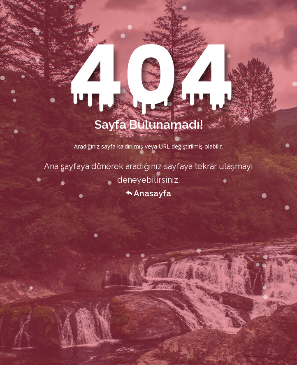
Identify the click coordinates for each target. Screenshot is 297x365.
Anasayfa (148, 193)
